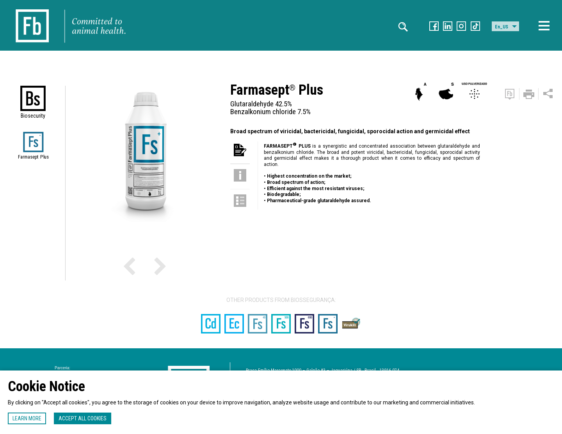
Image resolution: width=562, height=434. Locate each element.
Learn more (26, 418)
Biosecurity (33, 116)
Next (145, 266)
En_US (501, 27)
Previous (140, 266)
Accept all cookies (83, 418)
